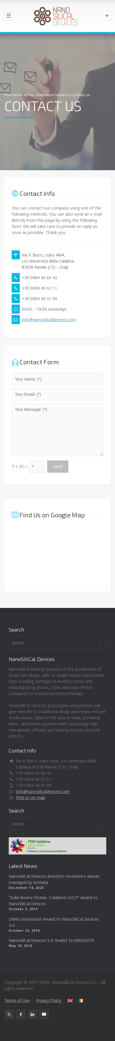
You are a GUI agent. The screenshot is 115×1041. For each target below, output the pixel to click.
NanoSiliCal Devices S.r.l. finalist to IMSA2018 (51, 940)
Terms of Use (17, 1000)
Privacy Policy (48, 1000)
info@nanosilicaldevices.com (49, 319)
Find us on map (30, 797)
